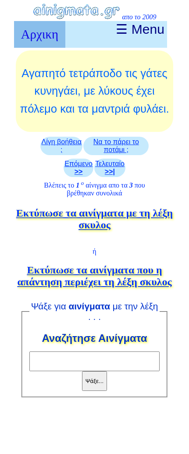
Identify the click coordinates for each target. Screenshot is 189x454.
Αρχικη (39, 34)
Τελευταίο (110, 167)
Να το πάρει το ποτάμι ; (116, 145)
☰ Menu (140, 29)
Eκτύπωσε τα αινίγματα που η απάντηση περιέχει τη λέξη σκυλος (94, 275)
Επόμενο (78, 167)
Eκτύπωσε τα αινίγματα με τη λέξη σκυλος (94, 219)
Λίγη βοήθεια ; (61, 145)
